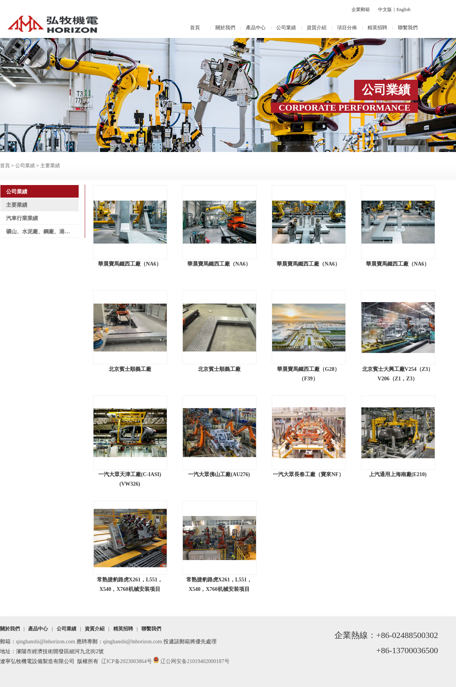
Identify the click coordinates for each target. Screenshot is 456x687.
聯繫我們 (408, 27)
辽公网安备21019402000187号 (195, 661)
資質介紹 (316, 27)
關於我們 (225, 27)
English (403, 9)
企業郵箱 (361, 9)
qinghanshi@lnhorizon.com (45, 641)
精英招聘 (377, 27)
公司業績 (286, 27)
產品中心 (256, 27)
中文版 (385, 9)
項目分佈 (347, 27)
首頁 (195, 27)
